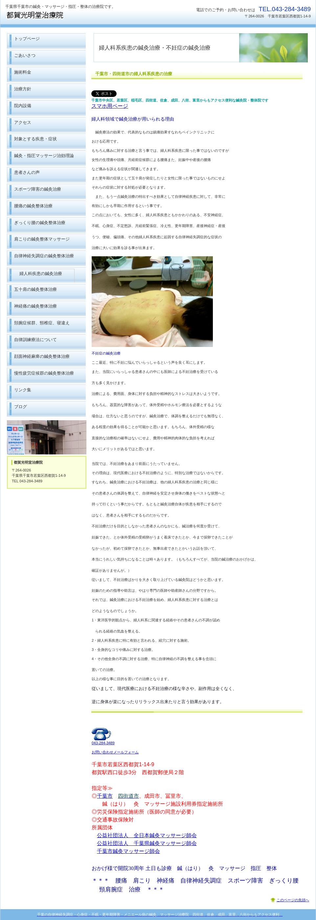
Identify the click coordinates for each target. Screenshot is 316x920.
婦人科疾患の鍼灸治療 (40, 273)
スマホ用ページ (109, 106)
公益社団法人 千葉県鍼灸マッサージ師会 (147, 843)
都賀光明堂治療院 (71, 15)
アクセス (46, 437)
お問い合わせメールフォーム (115, 752)
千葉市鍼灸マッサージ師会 (128, 851)
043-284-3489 (103, 743)
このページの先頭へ (293, 900)
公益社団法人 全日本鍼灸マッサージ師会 (147, 835)
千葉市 (105, 796)
